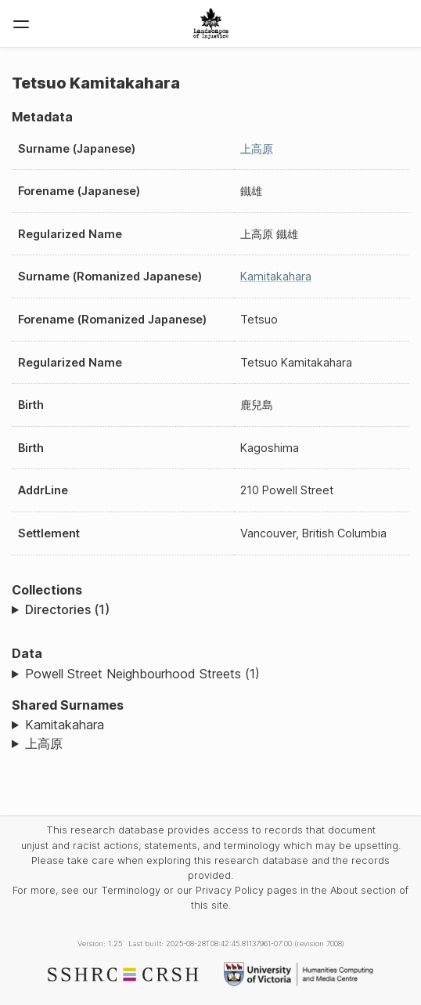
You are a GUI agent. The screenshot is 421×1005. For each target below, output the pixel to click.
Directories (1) (67, 609)
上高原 (256, 148)
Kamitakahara (275, 276)
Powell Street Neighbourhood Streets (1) (142, 673)
